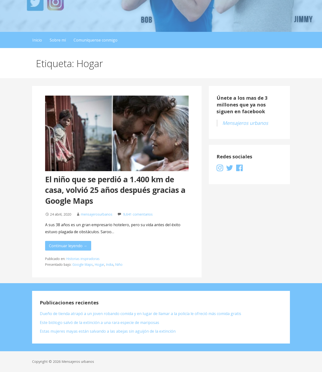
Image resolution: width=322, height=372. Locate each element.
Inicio (37, 40)
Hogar (99, 264)
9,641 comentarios (138, 214)
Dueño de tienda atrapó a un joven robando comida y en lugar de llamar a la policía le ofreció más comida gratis (140, 313)
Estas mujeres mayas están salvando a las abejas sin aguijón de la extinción (108, 331)
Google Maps (82, 264)
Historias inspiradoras (83, 258)
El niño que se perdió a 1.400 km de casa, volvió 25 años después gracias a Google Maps (115, 190)
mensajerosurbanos (96, 214)
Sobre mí (58, 40)
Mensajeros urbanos (245, 123)
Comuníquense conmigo (95, 40)
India (109, 264)
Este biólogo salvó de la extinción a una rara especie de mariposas (99, 322)
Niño (119, 264)
